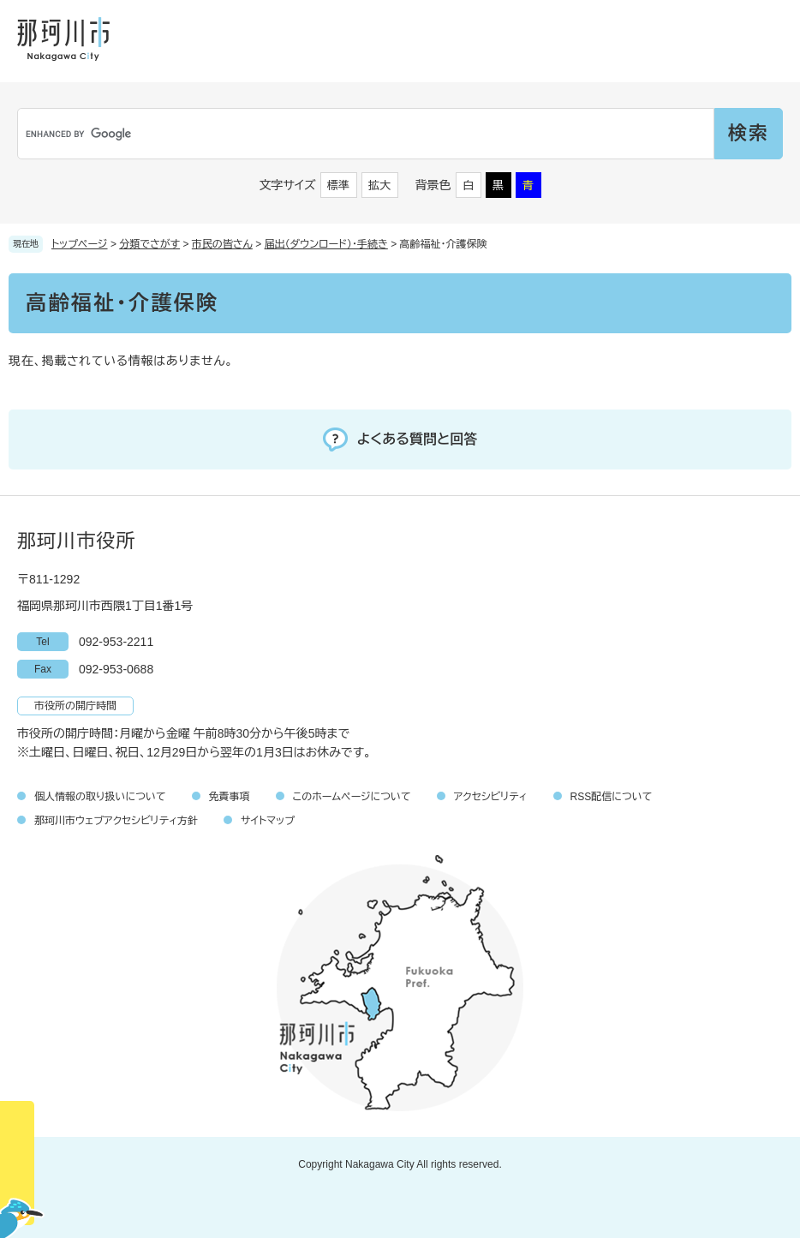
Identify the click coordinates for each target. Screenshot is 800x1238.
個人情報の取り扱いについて (100, 797)
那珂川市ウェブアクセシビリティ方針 (116, 821)
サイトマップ (268, 821)
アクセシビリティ (491, 797)
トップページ (79, 244)
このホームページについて (352, 797)
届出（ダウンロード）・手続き (326, 244)
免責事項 (229, 797)
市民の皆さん (222, 244)
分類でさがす (149, 244)
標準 (338, 185)
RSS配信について (611, 797)
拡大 (379, 185)
